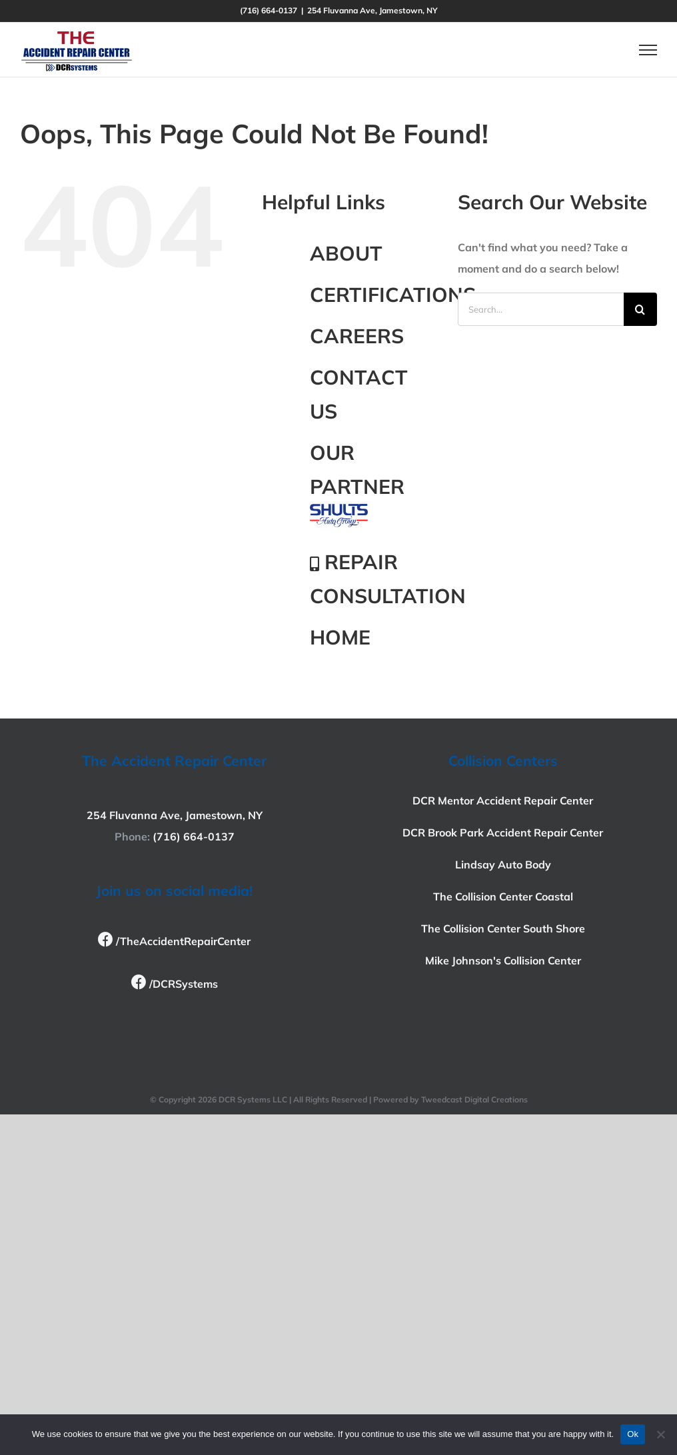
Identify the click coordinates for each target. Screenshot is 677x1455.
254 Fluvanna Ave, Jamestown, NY (175, 815)
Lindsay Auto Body (503, 864)
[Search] (640, 309)
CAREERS (357, 336)
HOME (340, 637)
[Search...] (541, 309)
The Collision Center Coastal (503, 896)
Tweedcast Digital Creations (474, 1099)
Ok (632, 1434)
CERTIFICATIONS (393, 294)
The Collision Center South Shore (503, 928)
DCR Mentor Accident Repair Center (502, 800)
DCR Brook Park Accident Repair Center (502, 832)
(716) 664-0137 (194, 836)
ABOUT (346, 253)
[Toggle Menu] (648, 50)
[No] (660, 1434)
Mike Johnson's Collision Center (503, 960)
